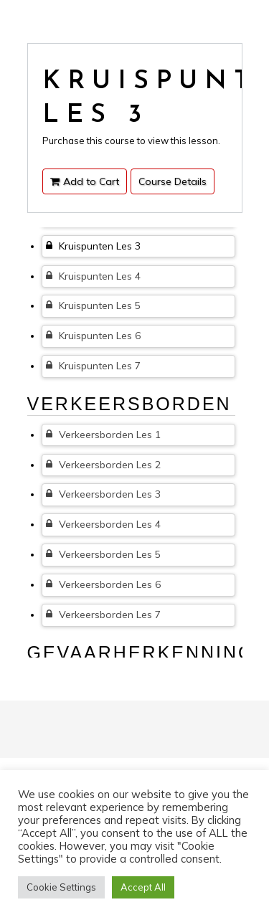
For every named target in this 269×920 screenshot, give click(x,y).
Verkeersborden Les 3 (103, 494)
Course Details (172, 181)
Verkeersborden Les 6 (103, 584)
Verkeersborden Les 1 (103, 434)
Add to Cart (84, 181)
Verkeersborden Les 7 (103, 614)
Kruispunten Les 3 (93, 246)
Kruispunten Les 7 (93, 365)
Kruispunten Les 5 (93, 305)
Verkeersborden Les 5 (103, 554)
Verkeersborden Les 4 (103, 524)
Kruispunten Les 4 (93, 276)
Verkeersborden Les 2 (103, 464)
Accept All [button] (143, 887)
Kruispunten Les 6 (93, 335)
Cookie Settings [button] (61, 887)
